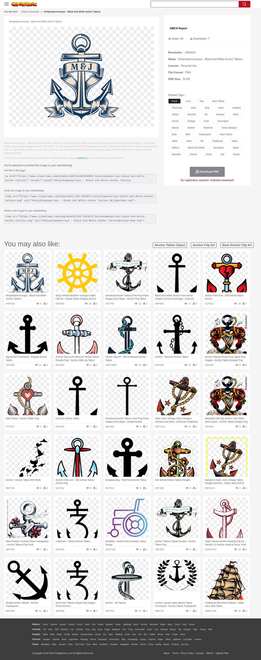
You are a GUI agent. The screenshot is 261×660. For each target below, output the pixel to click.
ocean (175, 121)
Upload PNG (222, 653)
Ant (44, 629)
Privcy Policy (187, 653)
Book (64, 639)
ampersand (205, 134)
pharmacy (177, 107)
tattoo (234, 141)
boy (145, 634)
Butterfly (64, 629)
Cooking (175, 644)
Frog (130, 629)
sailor (175, 141)
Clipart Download (30, 11)
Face (167, 634)
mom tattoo (218, 101)
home (127, 634)
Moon (135, 624)
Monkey (164, 629)
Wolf (210, 629)
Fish (124, 629)
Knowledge (133, 639)
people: (36, 634)
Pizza (150, 644)
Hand (182, 634)
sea (201, 101)
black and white (196, 147)
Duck (100, 629)
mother (191, 127)
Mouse (173, 629)
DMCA (209, 653)
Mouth (160, 634)
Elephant (116, 629)
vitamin (193, 154)
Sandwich (103, 644)
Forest (191, 624)
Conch (80, 624)
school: (36, 639)
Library (143, 639)
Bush (170, 624)
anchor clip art (204, 245)
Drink (70, 644)
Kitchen (134, 644)
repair (236, 154)
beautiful (176, 154)
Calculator (187, 639)
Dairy (54, 644)
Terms (175, 653)
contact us (82, 158)
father (152, 634)
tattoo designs (229, 127)
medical (220, 114)
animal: (36, 629)
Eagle (107, 629)
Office (168, 639)
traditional (217, 141)
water (236, 147)
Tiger (195, 629)
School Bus (114, 639)
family (67, 634)
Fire (93, 624)
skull (187, 134)
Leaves (62, 624)
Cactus (71, 624)
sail (222, 154)
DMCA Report (178, 28)
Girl (139, 634)
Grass (118, 624)
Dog (93, 629)
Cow (87, 629)
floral (209, 154)
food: (35, 644)
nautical (191, 114)
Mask (45, 634)
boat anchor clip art (237, 245)
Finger (175, 634)
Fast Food (79, 644)
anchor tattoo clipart (170, 245)
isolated (236, 107)
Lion (156, 629)
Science (152, 639)
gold (206, 121)
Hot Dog (184, 644)
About (167, 653)
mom (193, 107)
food (174, 101)
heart (221, 107)
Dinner (143, 644)
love (188, 101)
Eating (158, 644)
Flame (100, 624)
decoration (223, 121)
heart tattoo (226, 134)
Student (46, 639)
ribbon (175, 147)
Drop (184, 624)
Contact (200, 653)
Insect (149, 629)
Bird (56, 629)
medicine (208, 127)
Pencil (93, 639)
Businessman (87, 634)
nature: (36, 624)
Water (162, 624)
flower (175, 114)
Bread (166, 644)
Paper (160, 639)
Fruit (88, 644)
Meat (95, 644)
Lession (197, 639)
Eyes (111, 634)
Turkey (203, 629)
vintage (191, 121)
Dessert (62, 644)
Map (124, 639)
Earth (87, 624)
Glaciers (109, 624)
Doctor (98, 634)
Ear (104, 634)
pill (201, 141)
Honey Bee (139, 629)
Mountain (154, 624)
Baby (52, 634)
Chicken (79, 629)
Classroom (73, 639)
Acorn (45, 624)
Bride (59, 634)
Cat (72, 629)
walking (118, 634)
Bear (50, 629)
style (189, 141)
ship (207, 107)
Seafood (114, 644)
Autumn (53, 624)
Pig (179, 629)
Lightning (127, 624)
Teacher (56, 639)
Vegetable (124, 644)
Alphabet (177, 639)
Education (102, 639)
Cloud (177, 624)
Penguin (187, 629)
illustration (218, 147)
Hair (134, 634)
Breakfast (45, 644)
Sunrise (144, 624)
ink (206, 114)
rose (236, 114)
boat (174, 134)
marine (175, 127)
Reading (84, 639)
